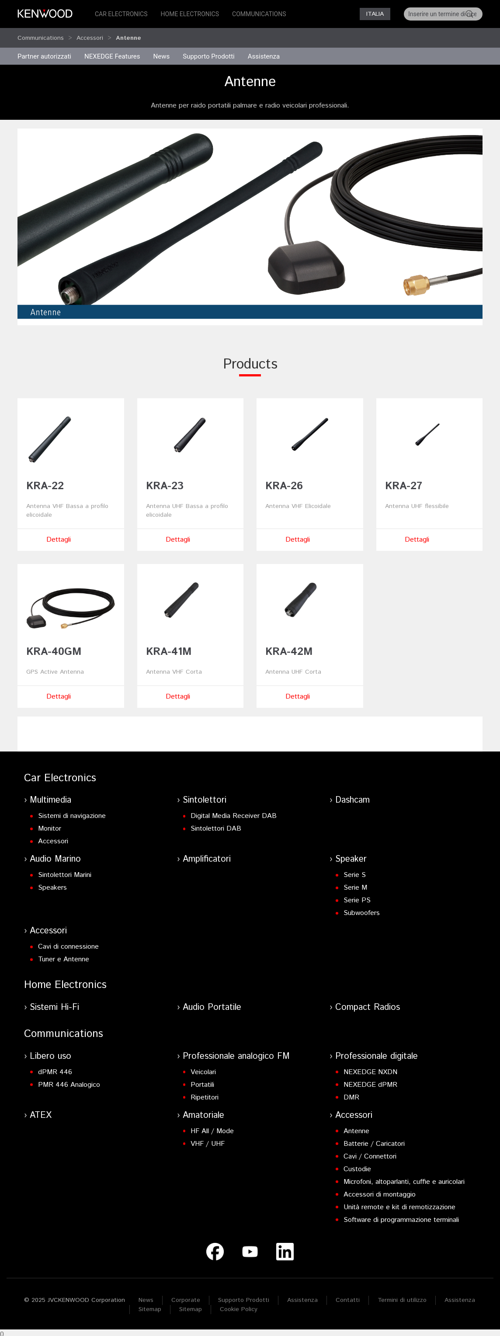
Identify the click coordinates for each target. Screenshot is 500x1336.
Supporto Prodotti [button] (209, 52)
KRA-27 (403, 482)
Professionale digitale (376, 1052)
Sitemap (150, 1305)
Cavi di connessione (68, 943)
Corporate (185, 1296)
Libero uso (50, 1052)
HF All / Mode (212, 1127)
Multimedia (50, 796)
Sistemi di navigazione (72, 812)
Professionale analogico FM (236, 1052)
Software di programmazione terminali (401, 1216)
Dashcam (352, 796)
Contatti (348, 1296)
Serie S (355, 871)
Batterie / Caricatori (374, 1140)
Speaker (351, 855)
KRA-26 (284, 482)
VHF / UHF (208, 1140)
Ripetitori (205, 1094)
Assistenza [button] (264, 52)
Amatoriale (203, 1111)
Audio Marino (55, 855)
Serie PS (357, 896)
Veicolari (203, 1068)
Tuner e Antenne (63, 955)
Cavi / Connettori (370, 1153)
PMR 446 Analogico (69, 1081)
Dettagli (58, 536)
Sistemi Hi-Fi (54, 1003)
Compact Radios (367, 1003)
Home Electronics (190, 13)
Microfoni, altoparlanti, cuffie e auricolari (404, 1178)
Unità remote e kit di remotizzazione (399, 1203)
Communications (259, 13)
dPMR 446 (55, 1068)
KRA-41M (168, 647)
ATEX (41, 1111)
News (161, 52)
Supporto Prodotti (243, 1296)
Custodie (357, 1165)
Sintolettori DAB (216, 825)
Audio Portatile (212, 1003)
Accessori (89, 35)
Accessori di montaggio (380, 1191)
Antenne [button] (128, 35)
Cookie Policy (238, 1305)
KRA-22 (45, 482)
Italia (375, 14)
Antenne (356, 1127)
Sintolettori (204, 796)
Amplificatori (207, 855)
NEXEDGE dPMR (370, 1081)
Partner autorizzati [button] (44, 52)
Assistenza (302, 1296)
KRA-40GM (53, 647)
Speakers (52, 884)
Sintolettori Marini (64, 871)
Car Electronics (121, 13)
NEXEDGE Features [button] (112, 52)
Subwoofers (362, 909)
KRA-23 (165, 482)
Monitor (49, 825)
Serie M (355, 884)
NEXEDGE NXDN (370, 1068)
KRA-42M (288, 647)
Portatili (202, 1081)
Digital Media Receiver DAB (234, 812)
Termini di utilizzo (402, 1296)
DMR (351, 1094)
